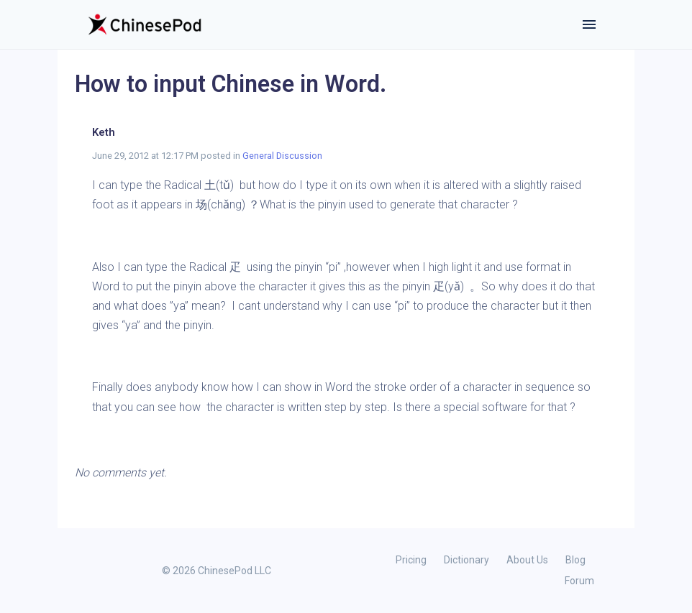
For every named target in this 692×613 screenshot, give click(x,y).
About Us (527, 560)
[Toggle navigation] (589, 24)
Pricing (411, 560)
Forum (579, 580)
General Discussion (282, 155)
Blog (575, 560)
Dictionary (466, 560)
